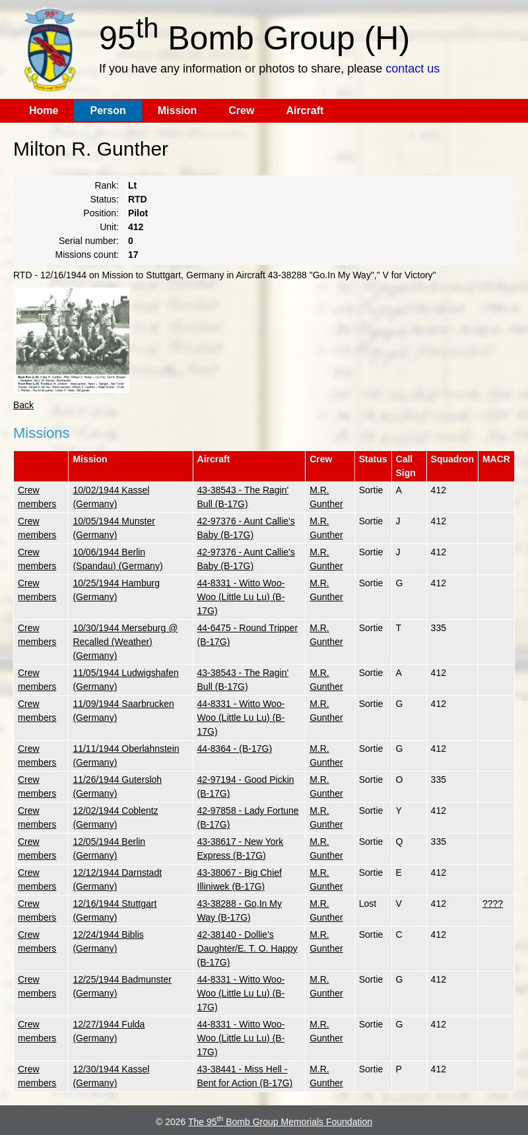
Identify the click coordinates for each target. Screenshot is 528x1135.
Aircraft (304, 110)
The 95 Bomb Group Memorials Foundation (280, 1122)
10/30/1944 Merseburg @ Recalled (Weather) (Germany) (125, 642)
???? (492, 903)
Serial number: (89, 240)
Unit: (109, 227)
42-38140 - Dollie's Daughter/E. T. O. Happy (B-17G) (247, 948)
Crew (241, 110)
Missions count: (87, 254)
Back (23, 405)
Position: (101, 213)
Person (107, 110)
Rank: (106, 185)
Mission (177, 110)
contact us (412, 68)
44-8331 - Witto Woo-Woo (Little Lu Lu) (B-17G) (241, 597)
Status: (104, 199)
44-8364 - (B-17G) (235, 748)
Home (43, 110)
